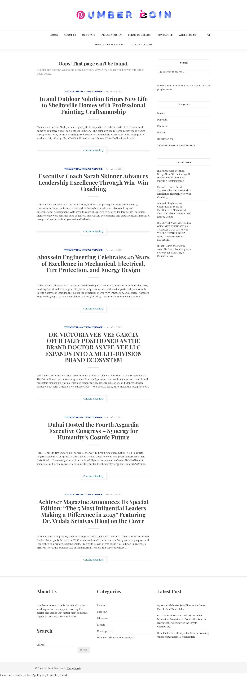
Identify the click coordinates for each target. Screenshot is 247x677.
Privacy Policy (111, 35)
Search (40, 645)
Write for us (187, 35)
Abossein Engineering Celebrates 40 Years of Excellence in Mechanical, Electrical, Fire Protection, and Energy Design (93, 263)
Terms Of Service (139, 35)
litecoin (161, 132)
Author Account (141, 44)
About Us (70, 35)
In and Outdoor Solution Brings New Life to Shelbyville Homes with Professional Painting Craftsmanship (93, 105)
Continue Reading (93, 150)
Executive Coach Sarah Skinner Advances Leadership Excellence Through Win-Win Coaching (93, 182)
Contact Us (165, 35)
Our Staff (88, 35)
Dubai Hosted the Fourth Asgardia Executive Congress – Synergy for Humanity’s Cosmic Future (93, 430)
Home (54, 35)
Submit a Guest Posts (109, 44)
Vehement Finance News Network (83, 92)
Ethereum (162, 126)
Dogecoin (162, 119)
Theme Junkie (74, 668)
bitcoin (161, 113)
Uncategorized (165, 139)
